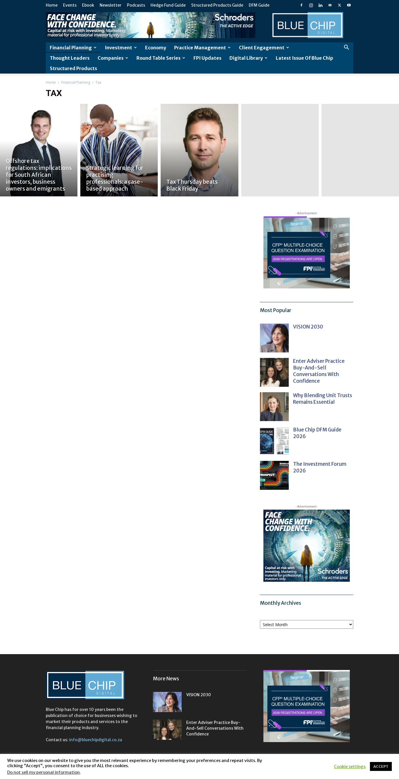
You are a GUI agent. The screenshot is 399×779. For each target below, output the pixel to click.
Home (52, 5)
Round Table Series (160, 58)
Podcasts (136, 5)
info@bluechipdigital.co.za (95, 739)
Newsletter (110, 5)
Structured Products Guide (217, 5)
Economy (155, 47)
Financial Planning (73, 47)
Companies (113, 58)
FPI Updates (207, 58)
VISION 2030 (308, 327)
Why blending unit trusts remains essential (322, 398)
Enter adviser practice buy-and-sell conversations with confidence (319, 371)
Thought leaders (70, 58)
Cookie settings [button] (350, 766)
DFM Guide (259, 5)
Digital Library (248, 58)
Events (70, 5)
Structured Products (73, 68)
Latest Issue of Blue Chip (304, 58)
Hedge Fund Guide (168, 5)
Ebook (88, 5)
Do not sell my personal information (43, 772)
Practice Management (202, 47)
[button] (346, 48)
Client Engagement (264, 47)
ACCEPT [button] (380, 766)
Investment (121, 47)
